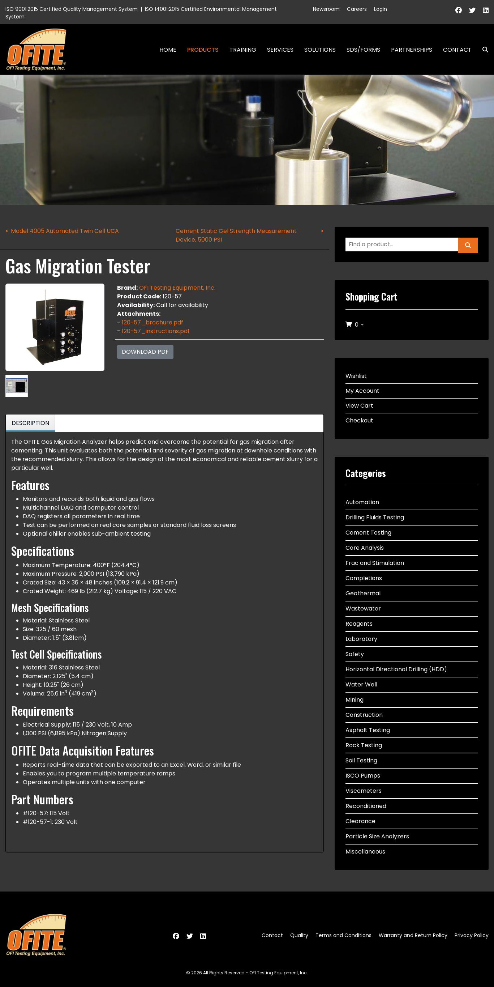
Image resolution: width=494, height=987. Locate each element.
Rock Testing (363, 745)
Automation (362, 502)
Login (380, 9)
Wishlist (356, 376)
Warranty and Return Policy (413, 935)
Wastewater (363, 608)
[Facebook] (458, 10)
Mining (354, 699)
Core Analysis (364, 548)
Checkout (359, 420)
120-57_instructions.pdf (156, 331)
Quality (299, 935)
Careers (357, 9)
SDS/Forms (363, 50)
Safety (354, 654)
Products (203, 50)
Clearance (360, 821)
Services (280, 50)
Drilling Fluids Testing (374, 517)
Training (242, 50)
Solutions (320, 50)
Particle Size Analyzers (377, 836)
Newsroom (326, 9)
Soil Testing (361, 760)
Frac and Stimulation (374, 563)
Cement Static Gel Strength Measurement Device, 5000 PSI (236, 235)
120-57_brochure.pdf (152, 322)
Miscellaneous (365, 851)
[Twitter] (472, 10)
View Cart (359, 405)
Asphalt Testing (367, 730)
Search (482, 49)
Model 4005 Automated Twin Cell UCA (65, 231)
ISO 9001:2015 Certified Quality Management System (71, 9)
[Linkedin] (486, 10)
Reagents (359, 624)
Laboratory (361, 639)
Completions (363, 578)
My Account (362, 391)
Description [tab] (30, 423)
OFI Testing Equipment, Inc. (177, 288)
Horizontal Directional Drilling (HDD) (396, 669)
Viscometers (363, 791)
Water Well (361, 684)
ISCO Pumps (362, 775)
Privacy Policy (472, 935)
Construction (364, 715)
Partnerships (411, 50)
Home (167, 50)
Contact (457, 50)
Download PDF (145, 352)
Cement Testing (368, 532)
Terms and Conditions (343, 935)
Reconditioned (365, 806)
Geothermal (363, 593)
